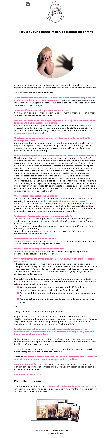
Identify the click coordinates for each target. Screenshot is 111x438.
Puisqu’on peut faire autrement (29, 251)
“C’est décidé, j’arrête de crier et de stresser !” (65, 201)
